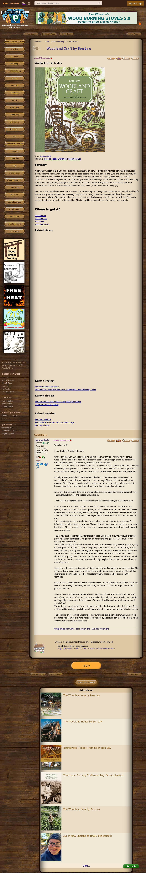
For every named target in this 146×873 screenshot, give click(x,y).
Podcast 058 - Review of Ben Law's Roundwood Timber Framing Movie (65, 390)
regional (14, 151)
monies (14, 86)
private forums (14, 224)
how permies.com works (64, 629)
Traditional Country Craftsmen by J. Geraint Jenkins (93, 775)
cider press (14, 187)
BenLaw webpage (45, 156)
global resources (14, 180)
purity (14, 100)
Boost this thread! (86, 682)
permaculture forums (14, 42)
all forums (14, 231)
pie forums (14, 217)
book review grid (83, 629)
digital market (14, 202)
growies (14, 49)
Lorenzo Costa (42, 440)
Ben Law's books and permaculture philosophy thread (58, 402)
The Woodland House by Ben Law (82, 721)
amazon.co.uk (41, 218)
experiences (14, 173)
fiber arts (14, 129)
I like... (38, 461)
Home (5, 3)
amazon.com (40, 215)
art (14, 137)
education (14, 158)
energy (14, 78)
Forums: (38, 42)
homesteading (14, 71)
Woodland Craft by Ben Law (69, 48)
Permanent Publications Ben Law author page (54, 422)
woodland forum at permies (46, 404)
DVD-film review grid (100, 629)
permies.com (14, 209)
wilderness (14, 122)
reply (86, 665)
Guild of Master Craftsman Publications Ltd (62, 159)
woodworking (58, 42)
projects (14, 195)
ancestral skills (72, 42)
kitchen (14, 93)
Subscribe (14, 3)
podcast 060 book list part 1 (47, 387)
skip (14, 166)
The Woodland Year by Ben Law (81, 809)
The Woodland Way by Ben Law (81, 695)
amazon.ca (39, 221)
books (47, 42)
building (14, 64)
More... (86, 865)
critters (14, 56)
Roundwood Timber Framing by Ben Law (87, 747)
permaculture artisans (14, 144)
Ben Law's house (42, 425)
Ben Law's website (43, 419)
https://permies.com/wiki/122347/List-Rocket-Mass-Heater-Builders (86, 648)
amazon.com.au (41, 224)
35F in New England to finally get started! (87, 835)
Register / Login (135, 3)
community (14, 115)
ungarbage (14, 107)
